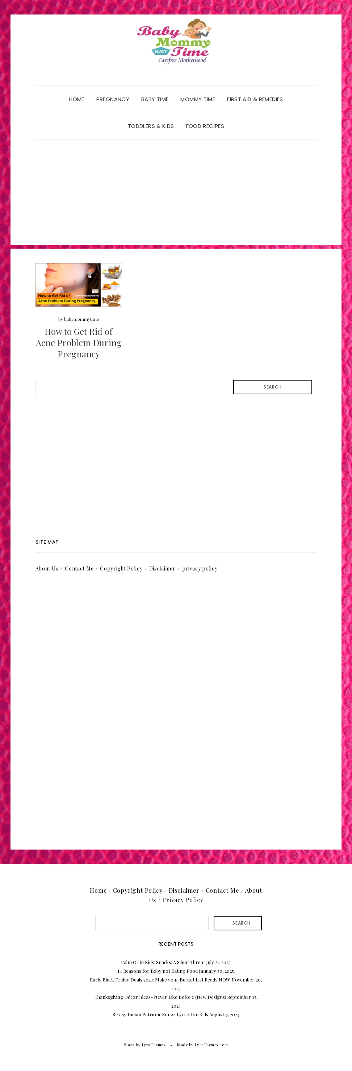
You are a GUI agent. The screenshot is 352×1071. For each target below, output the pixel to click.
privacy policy (200, 568)
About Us (47, 568)
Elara (129, 1044)
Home (76, 99)
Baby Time (154, 99)
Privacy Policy (182, 900)
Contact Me (79, 568)
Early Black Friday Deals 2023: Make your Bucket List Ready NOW (160, 979)
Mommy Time (197, 99)
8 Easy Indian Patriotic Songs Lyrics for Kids (160, 1014)
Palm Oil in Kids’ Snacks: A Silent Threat (163, 962)
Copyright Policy (121, 568)
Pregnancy (112, 99)
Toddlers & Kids (151, 126)
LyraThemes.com (211, 1044)
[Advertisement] (176, 194)
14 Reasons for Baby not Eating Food (158, 971)
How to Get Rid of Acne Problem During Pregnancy (79, 342)
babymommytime (81, 319)
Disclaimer (162, 568)
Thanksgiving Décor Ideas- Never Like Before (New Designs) (160, 997)
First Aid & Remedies (255, 99)
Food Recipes (205, 126)
